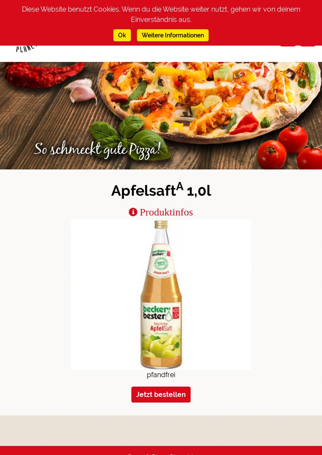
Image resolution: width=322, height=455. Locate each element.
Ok (122, 35)
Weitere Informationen (173, 35)
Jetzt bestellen (161, 394)
